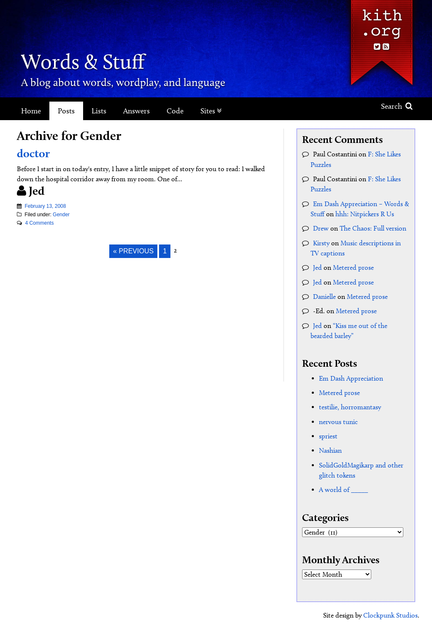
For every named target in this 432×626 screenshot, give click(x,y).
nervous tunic (338, 419)
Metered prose (353, 266)
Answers (136, 111)
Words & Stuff (87, 61)
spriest (328, 434)
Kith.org (381, 20)
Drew (321, 227)
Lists (99, 111)
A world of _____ (343, 487)
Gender (61, 215)
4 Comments (39, 223)
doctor (34, 153)
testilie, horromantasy (350, 405)
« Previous (133, 251)
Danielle (324, 295)
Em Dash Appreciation (351, 376)
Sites (211, 111)
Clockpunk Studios (390, 612)
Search (397, 106)
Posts (66, 111)
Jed (317, 266)
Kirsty (321, 242)
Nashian (330, 448)
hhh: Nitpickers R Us (364, 213)
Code (175, 111)
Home (31, 111)
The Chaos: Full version (373, 227)
